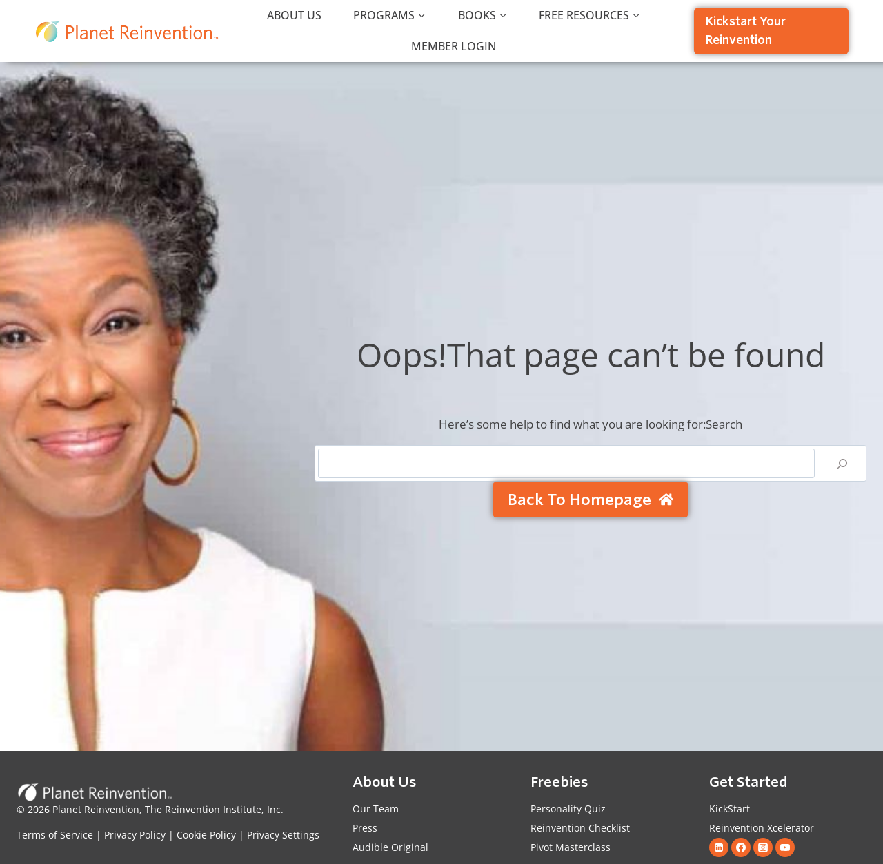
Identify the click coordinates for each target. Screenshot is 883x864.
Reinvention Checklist (580, 827)
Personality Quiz (568, 808)
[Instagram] (763, 847)
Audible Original (390, 847)
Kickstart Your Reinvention (746, 30)
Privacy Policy (133, 834)
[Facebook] (741, 847)
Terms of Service (55, 834)
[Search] (842, 463)
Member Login (453, 46)
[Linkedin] (718, 847)
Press (365, 827)
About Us (294, 15)
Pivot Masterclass (570, 847)
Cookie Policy (206, 834)
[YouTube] (785, 847)
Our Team (376, 808)
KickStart (729, 808)
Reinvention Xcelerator (761, 827)
